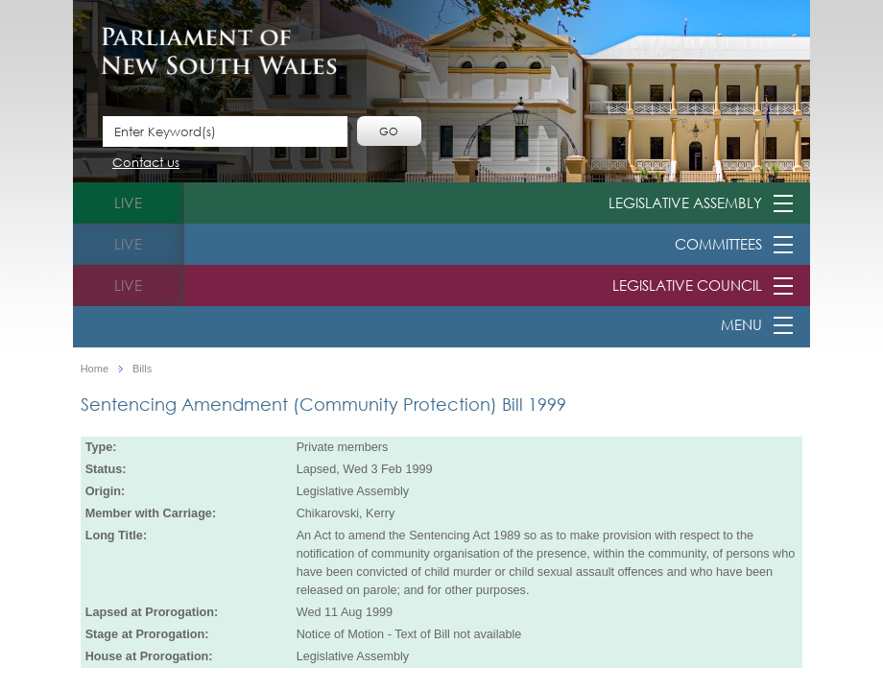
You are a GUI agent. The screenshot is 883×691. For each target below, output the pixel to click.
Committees (718, 243)
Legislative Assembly (685, 202)
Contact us (145, 163)
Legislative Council (687, 285)
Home (94, 369)
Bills (142, 369)
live (128, 202)
